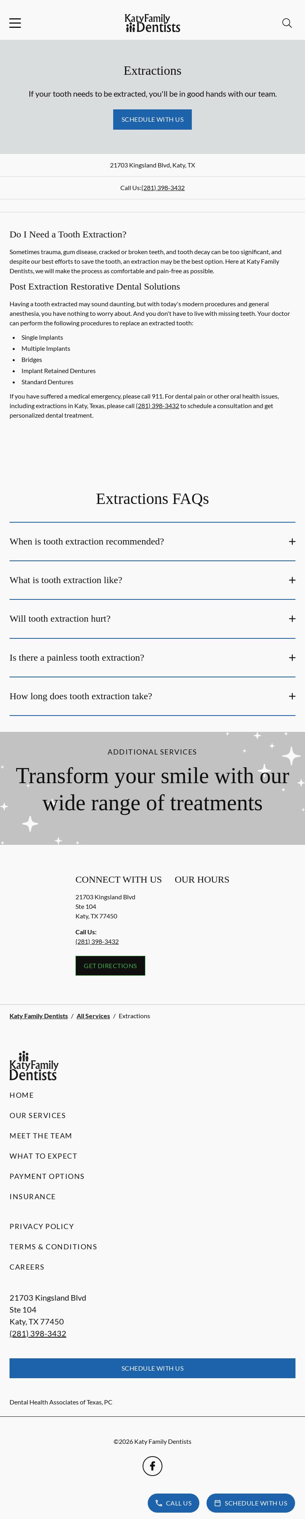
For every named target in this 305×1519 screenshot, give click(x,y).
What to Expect (43, 1155)
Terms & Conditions (53, 1246)
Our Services (38, 1115)
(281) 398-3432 (163, 187)
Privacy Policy (42, 1226)
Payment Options (47, 1176)
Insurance (33, 1196)
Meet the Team (41, 1135)
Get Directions (110, 965)
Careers (27, 1266)
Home (22, 1095)
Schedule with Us (153, 119)
